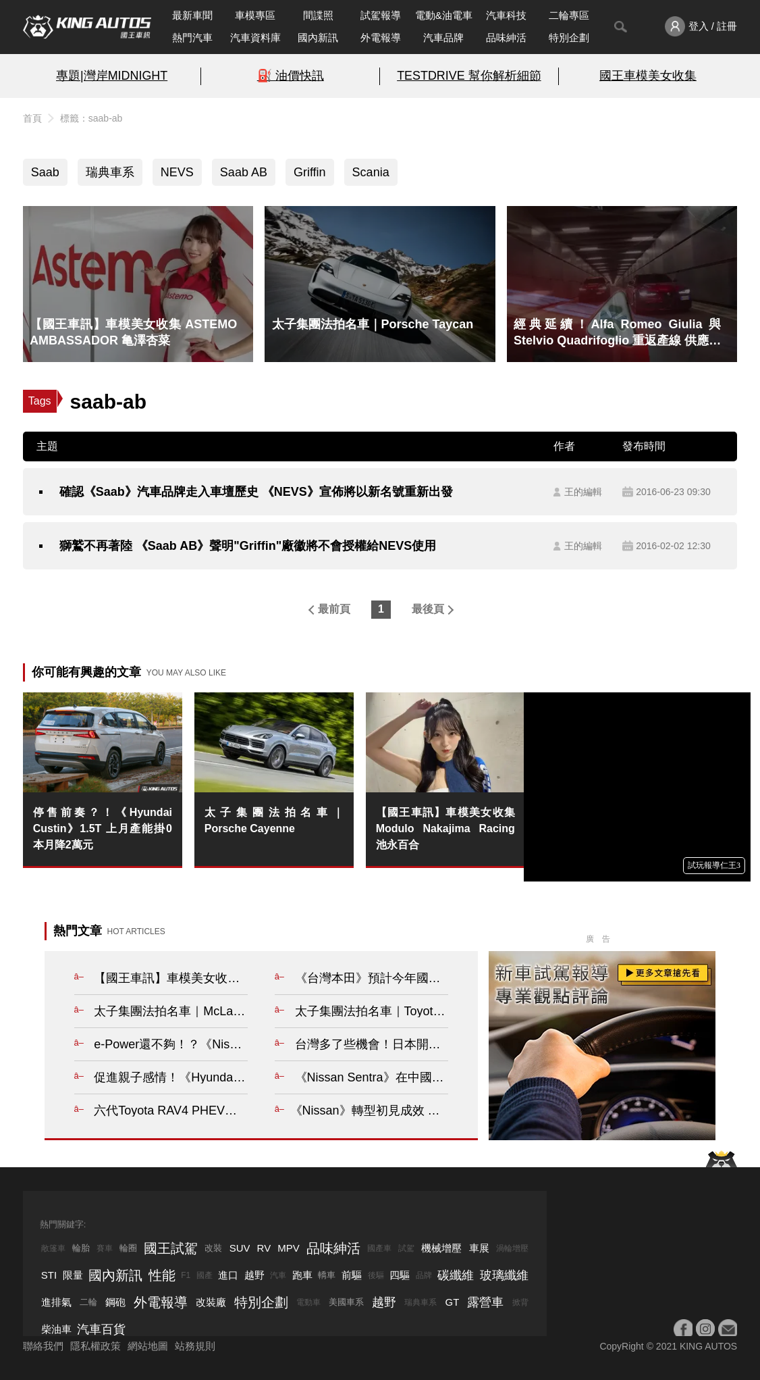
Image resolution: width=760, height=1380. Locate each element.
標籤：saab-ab (91, 118)
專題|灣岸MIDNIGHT (111, 75)
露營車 (485, 1302)
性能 (161, 1275)
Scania (370, 172)
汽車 (278, 1275)
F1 (185, 1275)
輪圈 (128, 1248)
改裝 (213, 1248)
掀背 (520, 1302)
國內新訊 (318, 37)
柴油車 (56, 1329)
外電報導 (380, 37)
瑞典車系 (110, 172)
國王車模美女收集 (648, 75)
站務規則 (195, 1346)
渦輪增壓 (512, 1248)
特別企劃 (569, 37)
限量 (73, 1275)
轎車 (326, 1275)
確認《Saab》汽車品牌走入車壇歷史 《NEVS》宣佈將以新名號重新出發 (256, 492)
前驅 (352, 1275)
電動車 (308, 1302)
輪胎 (81, 1248)
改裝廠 (211, 1302)
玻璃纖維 (504, 1275)
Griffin (310, 172)
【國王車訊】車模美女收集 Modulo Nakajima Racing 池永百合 (445, 828)
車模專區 (255, 15)
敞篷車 (53, 1248)
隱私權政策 (95, 1346)
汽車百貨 (101, 1329)
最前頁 (334, 609)
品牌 (424, 1275)
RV (264, 1248)
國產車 (379, 1248)
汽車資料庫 (255, 37)
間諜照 (318, 15)
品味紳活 (506, 37)
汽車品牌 (443, 37)
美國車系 (346, 1302)
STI (49, 1275)
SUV (239, 1248)
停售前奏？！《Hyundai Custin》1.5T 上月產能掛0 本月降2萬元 (102, 828)
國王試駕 (171, 1248)
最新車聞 (192, 15)
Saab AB (243, 172)
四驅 (399, 1275)
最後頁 (428, 609)
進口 (228, 1275)
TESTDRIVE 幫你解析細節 (469, 75)
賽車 (105, 1248)
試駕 (406, 1248)
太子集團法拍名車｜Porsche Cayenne (274, 820)
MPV (288, 1248)
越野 (254, 1275)
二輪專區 (569, 15)
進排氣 (56, 1302)
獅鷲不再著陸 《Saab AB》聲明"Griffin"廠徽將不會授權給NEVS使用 (247, 546)
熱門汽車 (192, 37)
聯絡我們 (43, 1346)
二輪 (88, 1302)
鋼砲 (115, 1302)
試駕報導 (380, 15)
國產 (204, 1275)
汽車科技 (506, 15)
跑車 (302, 1275)
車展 (479, 1248)
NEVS (177, 172)
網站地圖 (148, 1346)
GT (452, 1302)
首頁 (32, 118)
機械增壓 (441, 1248)
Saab (45, 172)
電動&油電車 (443, 15)
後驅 (376, 1275)
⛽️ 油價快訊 (290, 75)
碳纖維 (455, 1275)
